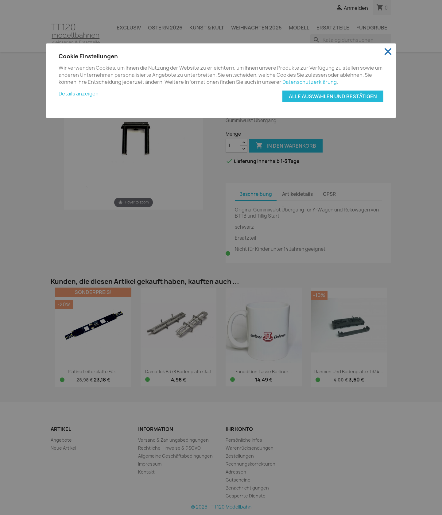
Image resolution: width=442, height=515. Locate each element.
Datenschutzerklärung (309, 82)
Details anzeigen (79, 93)
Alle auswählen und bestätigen (333, 96)
